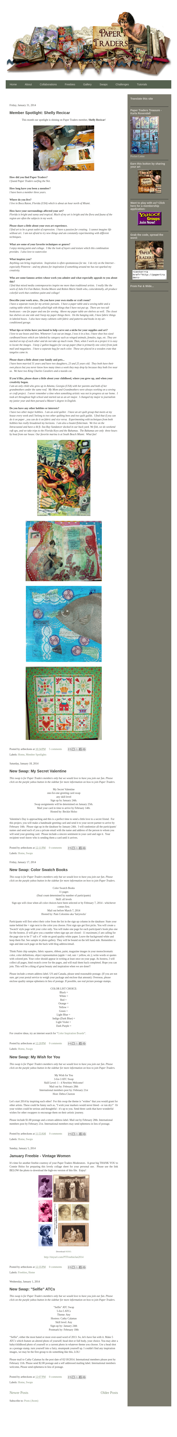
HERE (68, 1251)
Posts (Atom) (31, 1400)
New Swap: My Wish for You (35, 1057)
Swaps (104, 84)
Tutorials (142, 84)
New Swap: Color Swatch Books (39, 870)
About (28, 84)
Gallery (87, 84)
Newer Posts (19, 1393)
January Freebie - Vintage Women (40, 1156)
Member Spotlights (36, 754)
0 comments (55, 847)
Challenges (122, 84)
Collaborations (48, 84)
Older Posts (109, 1393)
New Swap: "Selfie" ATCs (32, 1289)
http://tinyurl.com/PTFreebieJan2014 (63, 1257)
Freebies (70, 84)
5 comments (55, 749)
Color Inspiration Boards (71, 1033)
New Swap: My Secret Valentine (38, 771)
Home (13, 84)
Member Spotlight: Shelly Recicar (40, 113)
